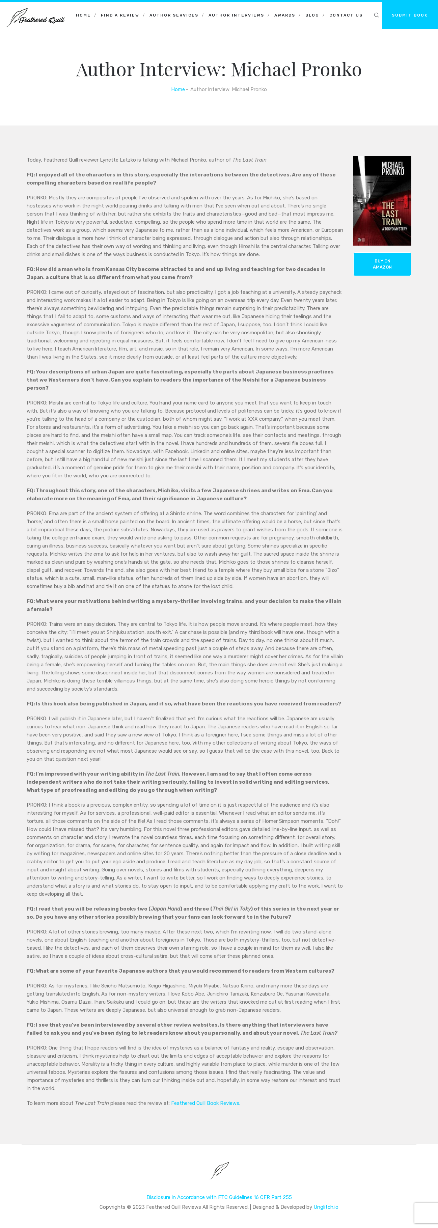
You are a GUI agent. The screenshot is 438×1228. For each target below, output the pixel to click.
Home (83, 15)
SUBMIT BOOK (410, 15)
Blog (312, 15)
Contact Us (346, 15)
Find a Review (120, 15)
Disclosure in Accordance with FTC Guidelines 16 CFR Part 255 (219, 1197)
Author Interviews (236, 15)
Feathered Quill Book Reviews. (205, 1103)
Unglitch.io (325, 1207)
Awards (284, 15)
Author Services (173, 15)
